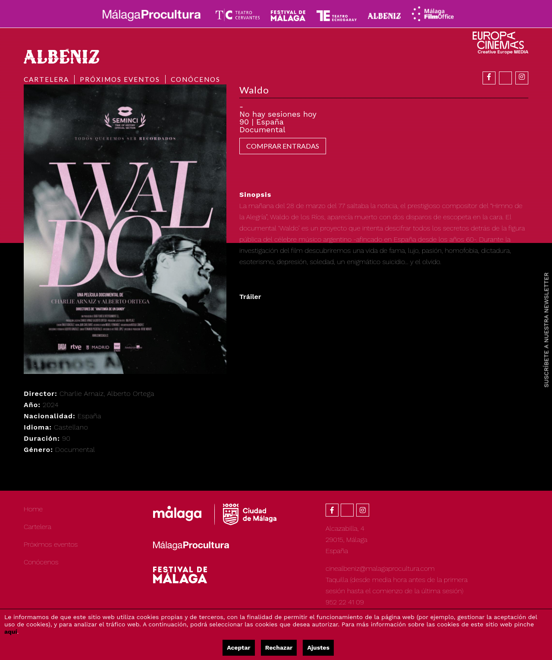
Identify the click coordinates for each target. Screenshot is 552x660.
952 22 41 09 (345, 602)
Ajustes (318, 647)
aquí (10, 631)
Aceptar (238, 647)
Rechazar (279, 647)
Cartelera (46, 79)
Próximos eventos (120, 79)
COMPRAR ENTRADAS (282, 146)
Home (33, 509)
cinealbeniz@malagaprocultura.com (380, 568)
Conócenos (195, 79)
